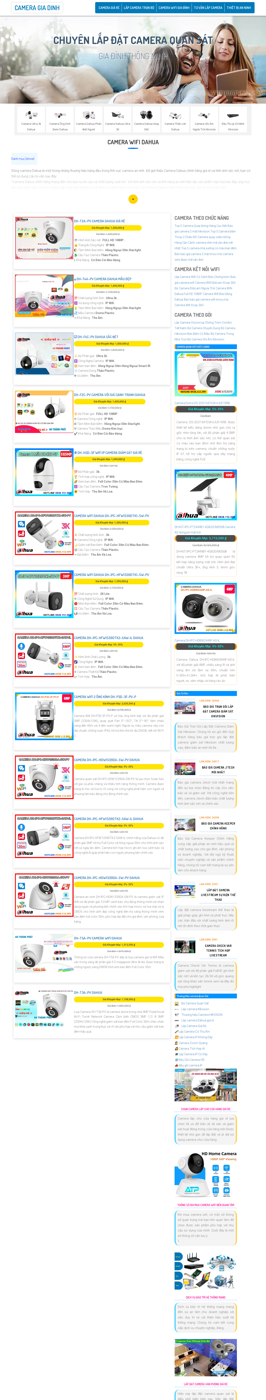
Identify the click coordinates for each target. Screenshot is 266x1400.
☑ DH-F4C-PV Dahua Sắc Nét (96, 337)
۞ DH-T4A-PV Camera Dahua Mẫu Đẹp (102, 279)
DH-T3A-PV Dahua (88, 992)
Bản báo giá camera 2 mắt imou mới (198, 254)
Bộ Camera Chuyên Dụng (203, 328)
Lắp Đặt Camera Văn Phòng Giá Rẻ (206, 1384)
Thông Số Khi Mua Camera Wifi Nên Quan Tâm (205, 1205)
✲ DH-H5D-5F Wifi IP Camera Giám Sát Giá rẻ (108, 452)
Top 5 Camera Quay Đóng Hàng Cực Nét (201, 225)
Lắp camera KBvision (192, 1009)
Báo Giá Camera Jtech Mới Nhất (218, 770)
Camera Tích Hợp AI (190, 1048)
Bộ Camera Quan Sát (192, 1003)
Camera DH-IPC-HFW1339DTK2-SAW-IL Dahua (108, 819)
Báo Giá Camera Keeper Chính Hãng (218, 826)
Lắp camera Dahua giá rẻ (194, 1020)
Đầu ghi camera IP (188, 1065)
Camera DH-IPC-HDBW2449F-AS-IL (197, 640)
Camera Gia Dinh (37, 8)
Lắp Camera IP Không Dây (194, 1037)
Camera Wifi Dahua (133, 142)
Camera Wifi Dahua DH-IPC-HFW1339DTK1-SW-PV (111, 574)
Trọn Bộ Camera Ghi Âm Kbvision (202, 339)
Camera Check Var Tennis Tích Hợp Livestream (218, 950)
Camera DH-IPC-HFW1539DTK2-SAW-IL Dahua (108, 638)
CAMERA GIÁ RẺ (109, 8)
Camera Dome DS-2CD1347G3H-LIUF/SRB (202, 403)
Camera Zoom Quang (191, 1043)
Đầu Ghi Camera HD (189, 1059)
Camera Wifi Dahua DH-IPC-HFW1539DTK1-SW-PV (111, 516)
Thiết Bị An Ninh (239, 8)
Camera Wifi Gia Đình (174, 8)
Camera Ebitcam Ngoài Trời (197, 288)
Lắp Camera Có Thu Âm (192, 1031)
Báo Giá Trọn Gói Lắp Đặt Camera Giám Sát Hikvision (218, 711)
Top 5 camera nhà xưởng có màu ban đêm (209, 248)
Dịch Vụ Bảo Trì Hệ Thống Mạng (205, 1297)
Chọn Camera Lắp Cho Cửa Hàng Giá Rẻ (205, 1109)
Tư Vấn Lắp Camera (208, 8)
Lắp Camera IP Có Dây (191, 1054)
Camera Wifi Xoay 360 (189, 305)
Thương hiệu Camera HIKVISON (198, 1014)
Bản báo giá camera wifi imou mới (206, 299)
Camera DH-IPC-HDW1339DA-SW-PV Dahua (107, 877)
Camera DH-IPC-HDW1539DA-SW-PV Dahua (107, 760)
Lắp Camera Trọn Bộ (139, 8)
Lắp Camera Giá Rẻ (190, 1026)
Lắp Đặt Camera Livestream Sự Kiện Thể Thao (218, 894)
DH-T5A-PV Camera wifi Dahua (98, 938)
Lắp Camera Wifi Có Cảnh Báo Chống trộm (202, 277)
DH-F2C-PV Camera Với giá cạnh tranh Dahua (109, 394)
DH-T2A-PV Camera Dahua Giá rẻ (99, 221)
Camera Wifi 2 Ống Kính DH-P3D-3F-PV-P (105, 696)
